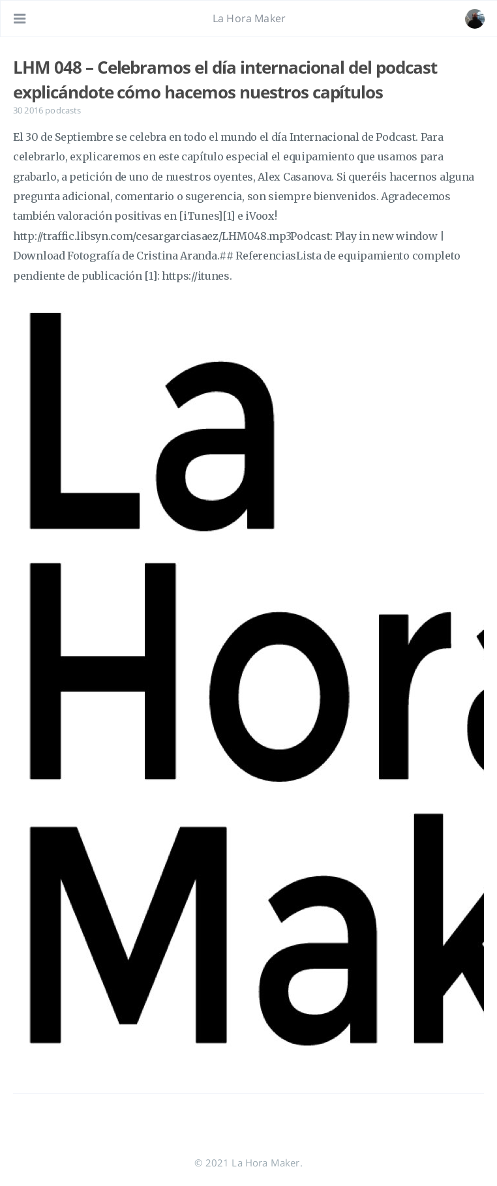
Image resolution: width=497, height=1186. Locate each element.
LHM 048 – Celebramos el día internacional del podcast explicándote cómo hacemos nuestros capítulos (225, 79)
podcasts (63, 110)
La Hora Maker (249, 18)
